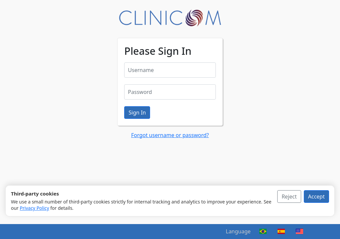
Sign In (137, 112)
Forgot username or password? (170, 135)
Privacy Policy (34, 208)
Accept (316, 196)
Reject (289, 196)
